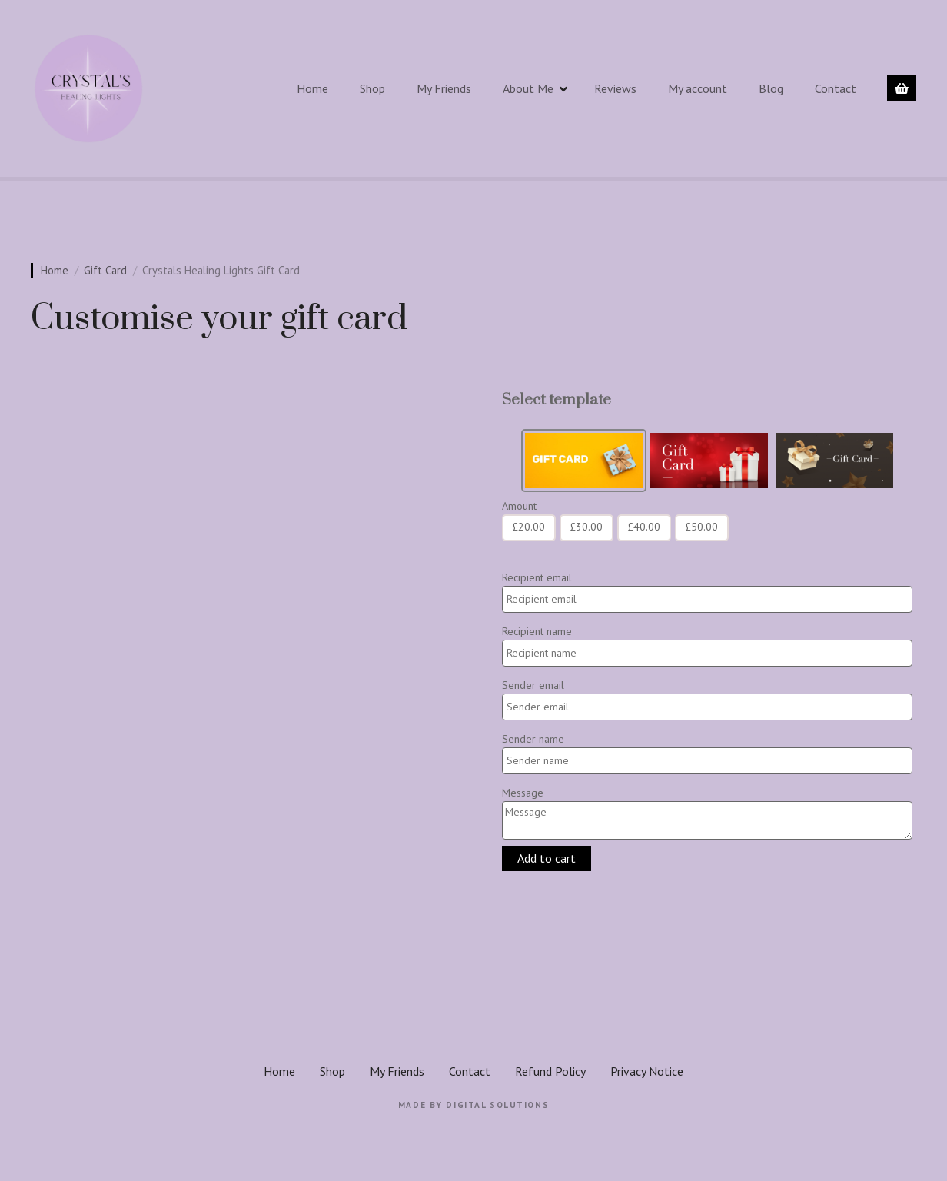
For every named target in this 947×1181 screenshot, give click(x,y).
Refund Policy (550, 1071)
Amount (519, 506)
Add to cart (546, 858)
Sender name (533, 739)
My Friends (444, 88)
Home (312, 88)
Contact (835, 88)
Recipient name (537, 631)
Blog (771, 88)
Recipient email (537, 577)
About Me (528, 88)
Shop (372, 88)
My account (697, 88)
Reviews (615, 88)
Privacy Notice (646, 1071)
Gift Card (105, 270)
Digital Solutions (497, 1104)
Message (522, 793)
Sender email (533, 685)
